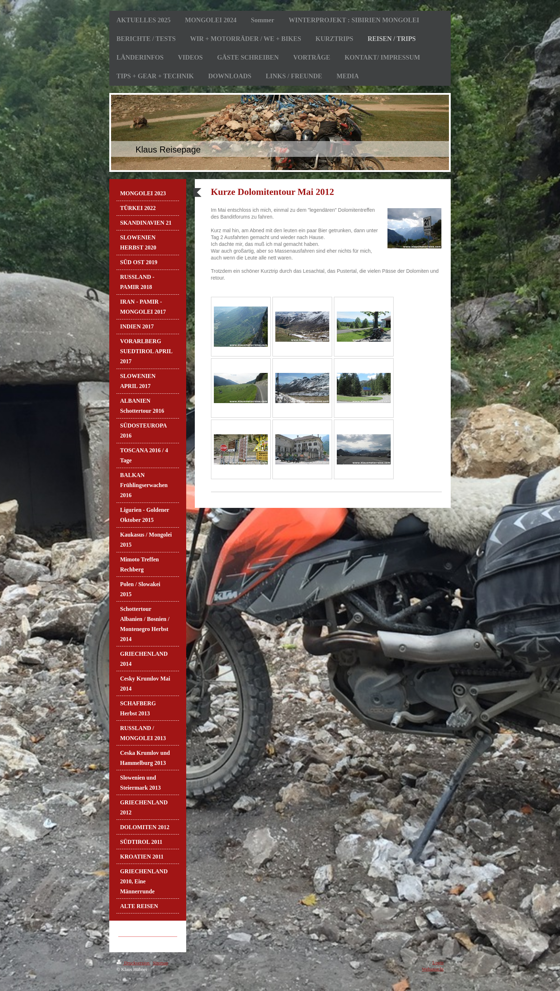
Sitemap (160, 963)
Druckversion (133, 963)
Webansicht (433, 969)
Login (438, 962)
